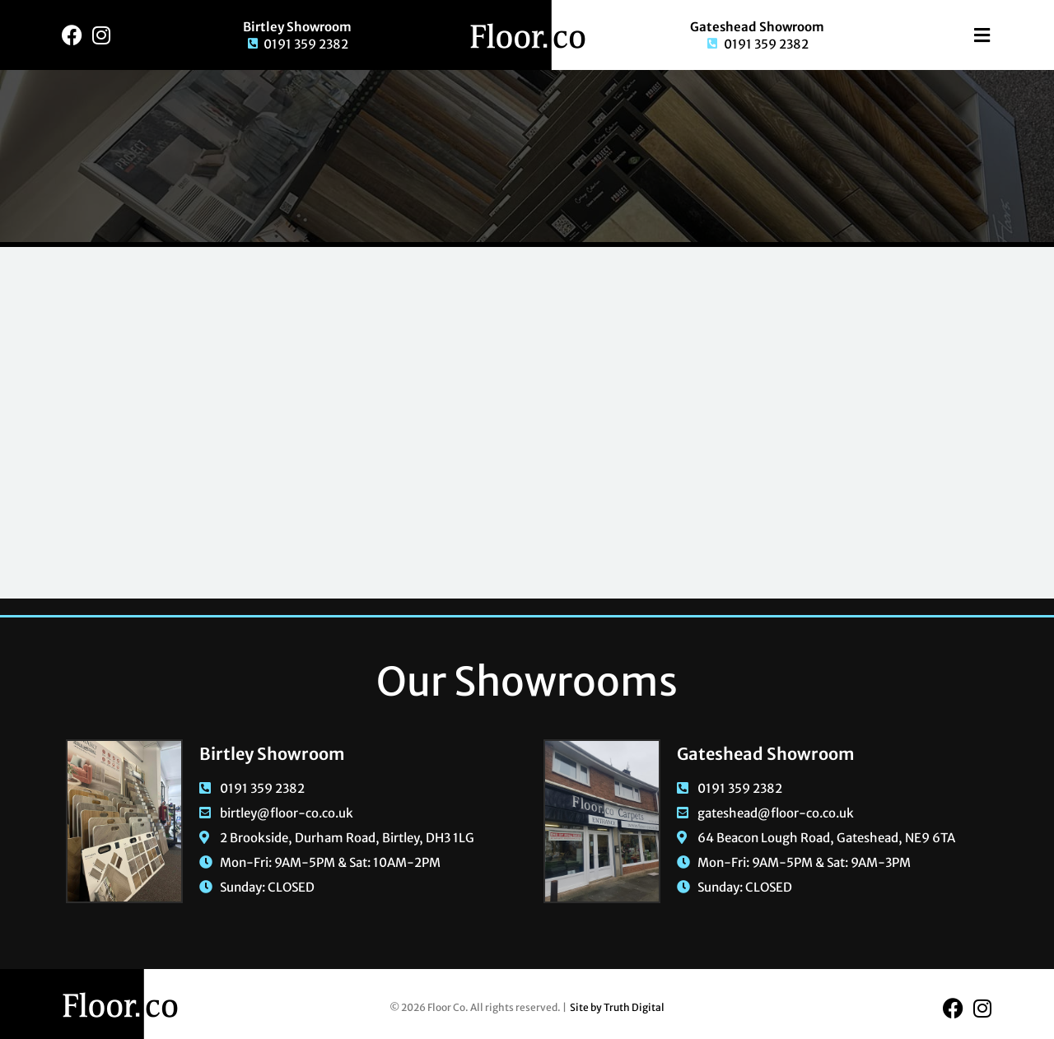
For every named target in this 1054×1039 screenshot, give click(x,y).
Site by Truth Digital (617, 1007)
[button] (958, 35)
